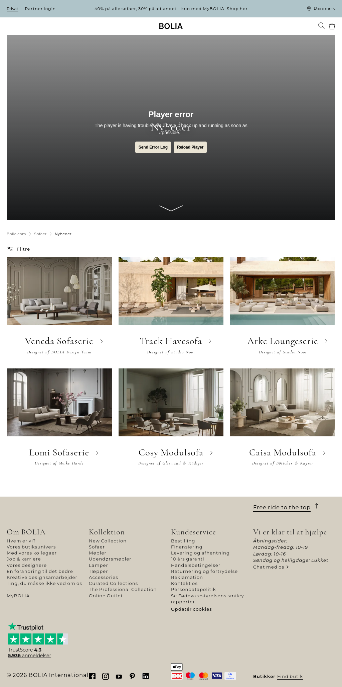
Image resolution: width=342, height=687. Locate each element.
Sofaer (97, 546)
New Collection (108, 540)
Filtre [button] (23, 249)
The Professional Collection (123, 589)
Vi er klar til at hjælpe (290, 532)
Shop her (237, 8)
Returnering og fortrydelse (204, 571)
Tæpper (98, 571)
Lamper (98, 565)
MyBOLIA (18, 595)
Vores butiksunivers (31, 546)
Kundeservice (193, 532)
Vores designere (27, 565)
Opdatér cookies (191, 609)
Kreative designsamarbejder (42, 577)
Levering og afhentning (200, 552)
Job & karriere (24, 559)
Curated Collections (113, 583)
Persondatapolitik (193, 589)
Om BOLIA (26, 532)
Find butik (290, 676)
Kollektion (107, 532)
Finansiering (187, 546)
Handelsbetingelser (195, 565)
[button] (11, 249)
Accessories (103, 577)
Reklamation (187, 577)
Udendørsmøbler (110, 559)
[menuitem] (11, 26)
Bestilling (183, 540)
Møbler (98, 552)
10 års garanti (187, 559)
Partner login (40, 8)
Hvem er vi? (21, 540)
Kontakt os (184, 583)
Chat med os (268, 567)
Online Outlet (106, 595)
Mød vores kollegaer (32, 552)
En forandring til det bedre (40, 571)
